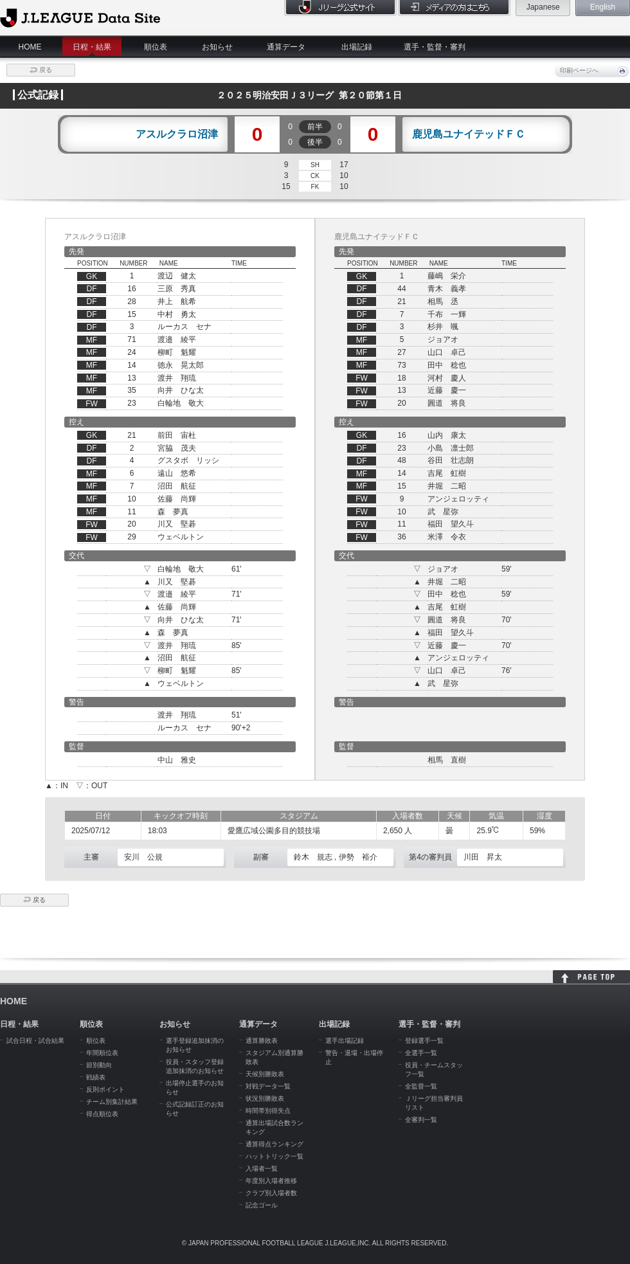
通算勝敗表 (262, 1040)
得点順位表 (102, 1113)
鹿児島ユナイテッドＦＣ (468, 134)
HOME (30, 46)
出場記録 (356, 46)
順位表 (155, 46)
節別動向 (99, 1065)
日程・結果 (92, 46)
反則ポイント (105, 1089)
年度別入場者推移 (271, 1180)
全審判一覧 (421, 1119)
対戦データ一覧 (268, 1086)
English (602, 7)
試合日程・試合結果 (35, 1040)
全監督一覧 (421, 1086)
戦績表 (95, 1077)
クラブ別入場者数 (271, 1192)
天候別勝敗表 (265, 1074)
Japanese (543, 7)
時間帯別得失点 (268, 1110)
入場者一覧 (262, 1168)
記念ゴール (262, 1205)
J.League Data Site (80, 17)
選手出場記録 (344, 1040)
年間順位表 (102, 1052)
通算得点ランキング (274, 1144)
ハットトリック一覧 (274, 1156)
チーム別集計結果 (112, 1101)
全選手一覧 (421, 1052)
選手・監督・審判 (434, 46)
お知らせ (217, 46)
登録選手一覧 (424, 1040)
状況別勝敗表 (265, 1098)
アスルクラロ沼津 (177, 134)
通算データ (286, 46)
